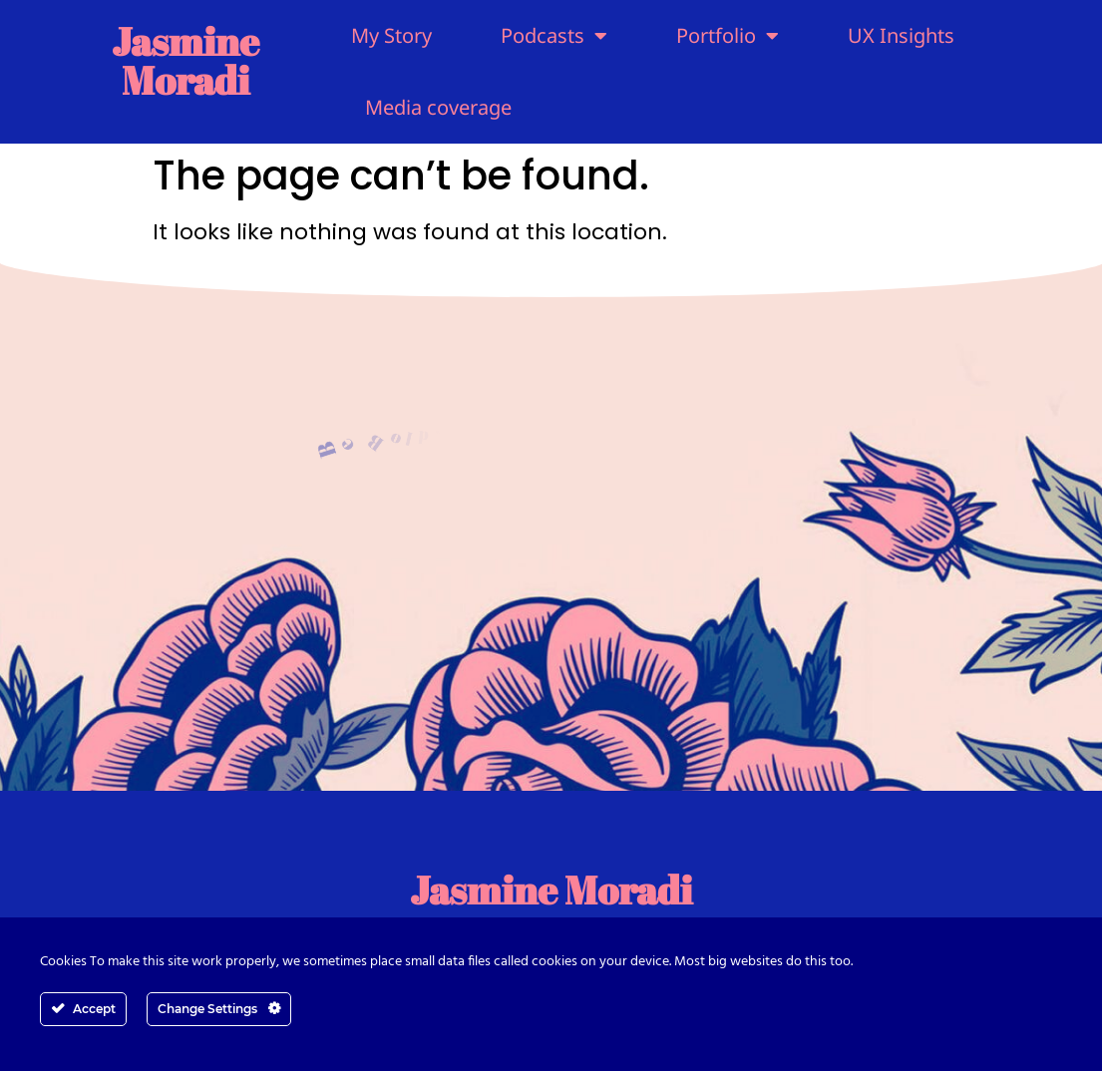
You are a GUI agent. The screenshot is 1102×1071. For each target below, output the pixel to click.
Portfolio (727, 36)
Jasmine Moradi (185, 60)
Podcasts (554, 36)
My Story (391, 35)
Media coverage (438, 107)
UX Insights (901, 35)
